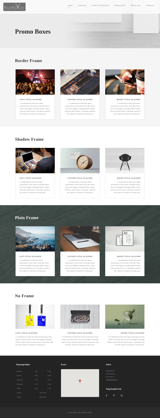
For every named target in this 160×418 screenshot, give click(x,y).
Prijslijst (135, 5)
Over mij (82, 5)
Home (70, 5)
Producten (119, 5)
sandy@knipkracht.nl (111, 380)
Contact (150, 5)
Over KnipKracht (100, 5)
